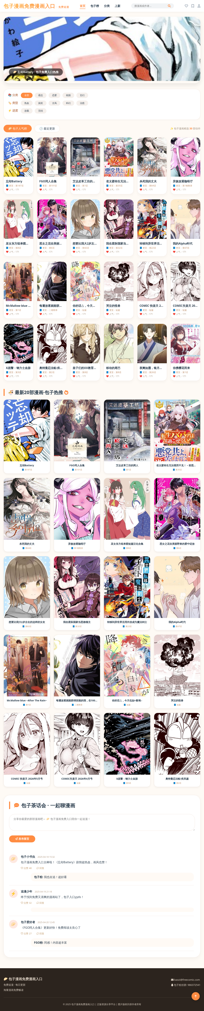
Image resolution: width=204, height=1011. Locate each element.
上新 (117, 6)
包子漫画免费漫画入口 (36, 5)
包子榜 (94, 6)
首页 (82, 6)
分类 (107, 6)
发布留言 (22, 838)
